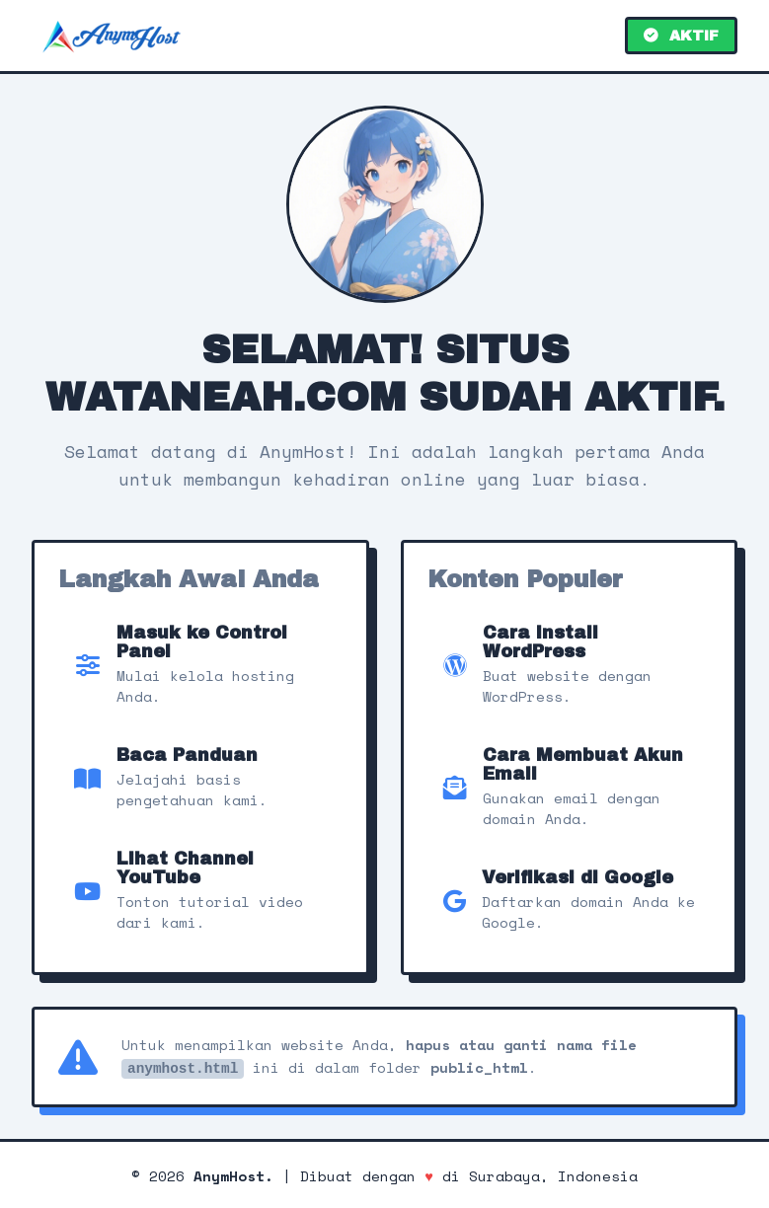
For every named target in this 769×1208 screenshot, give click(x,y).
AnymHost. (233, 1174)
